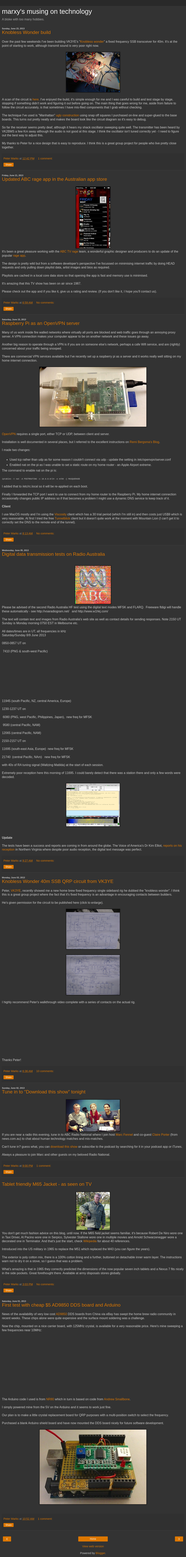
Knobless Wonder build (26, 32)
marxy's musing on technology (47, 11)
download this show (63, 1146)
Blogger (100, 1553)
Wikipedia (90, 1241)
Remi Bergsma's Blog (144, 442)
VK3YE (16, 890)
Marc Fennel (124, 1134)
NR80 (50, 1399)
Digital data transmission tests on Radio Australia (53, 554)
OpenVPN (9, 434)
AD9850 (61, 1314)
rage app (19, 255)
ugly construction (67, 115)
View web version (93, 1546)
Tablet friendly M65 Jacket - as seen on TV (47, 1184)
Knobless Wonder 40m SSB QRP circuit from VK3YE (57, 881)
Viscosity (60, 514)
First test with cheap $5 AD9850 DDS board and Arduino (61, 1305)
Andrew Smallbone (117, 1399)
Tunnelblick (62, 518)
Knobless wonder (92, 41)
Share (8, 164)
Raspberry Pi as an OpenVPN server (41, 323)
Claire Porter (160, 1134)
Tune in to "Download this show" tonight (43, 1091)
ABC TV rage (69, 251)
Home (93, 1539)
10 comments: (45, 1071)
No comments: (45, 302)
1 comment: (45, 158)
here (35, 99)
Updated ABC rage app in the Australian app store (54, 179)
